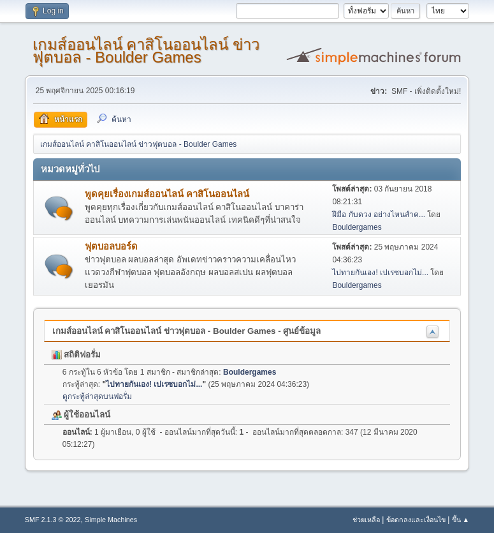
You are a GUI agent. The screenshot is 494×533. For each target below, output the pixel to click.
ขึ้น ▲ (461, 519)
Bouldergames (356, 227)
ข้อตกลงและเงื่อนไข (416, 519)
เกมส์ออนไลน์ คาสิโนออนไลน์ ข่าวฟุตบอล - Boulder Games (146, 51)
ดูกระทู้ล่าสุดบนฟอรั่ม (97, 396)
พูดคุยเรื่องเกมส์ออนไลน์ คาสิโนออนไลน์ (167, 194)
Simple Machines (111, 519)
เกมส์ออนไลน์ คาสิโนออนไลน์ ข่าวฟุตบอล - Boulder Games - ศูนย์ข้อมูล (186, 331)
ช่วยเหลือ (366, 519)
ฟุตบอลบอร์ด (111, 246)
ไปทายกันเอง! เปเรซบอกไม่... (380, 272)
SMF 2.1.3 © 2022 (53, 519)
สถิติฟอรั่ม (76, 354)
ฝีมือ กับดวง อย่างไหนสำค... (378, 214)
